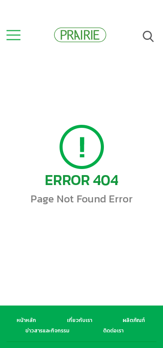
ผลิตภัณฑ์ (134, 320)
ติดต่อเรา (113, 331)
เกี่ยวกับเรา (79, 320)
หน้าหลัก (26, 320)
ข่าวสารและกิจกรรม (47, 331)
